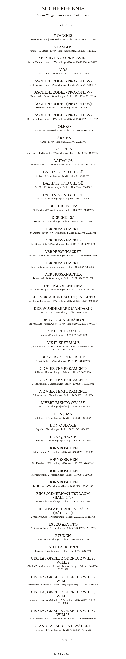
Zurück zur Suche (63, 654)
